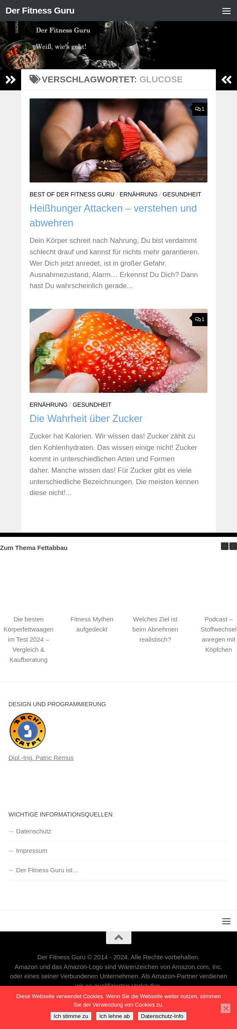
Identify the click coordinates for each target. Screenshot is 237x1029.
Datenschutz (33, 831)
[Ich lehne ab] (226, 1008)
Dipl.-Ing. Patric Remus (41, 757)
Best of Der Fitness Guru (72, 194)
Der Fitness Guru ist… (47, 870)
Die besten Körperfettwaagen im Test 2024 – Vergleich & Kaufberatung (28, 639)
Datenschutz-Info (162, 1016)
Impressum (31, 850)
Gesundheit (182, 194)
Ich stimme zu (71, 1016)
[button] (233, 546)
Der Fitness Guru (39, 10)
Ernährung (139, 194)
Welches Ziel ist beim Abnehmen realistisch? (155, 629)
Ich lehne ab (114, 1016)
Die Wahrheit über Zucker (86, 418)
